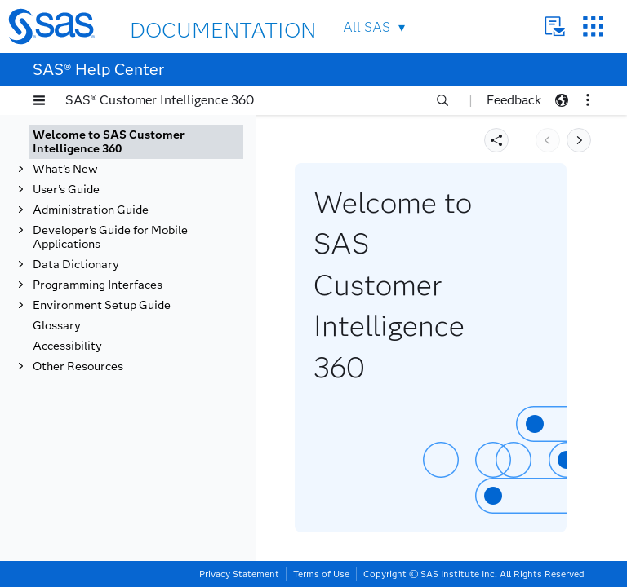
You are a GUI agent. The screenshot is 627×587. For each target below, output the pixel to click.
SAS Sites (593, 26)
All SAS (366, 27)
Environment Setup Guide (102, 305)
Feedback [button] (514, 100)
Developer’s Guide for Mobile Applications (110, 237)
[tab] (136, 142)
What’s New (65, 169)
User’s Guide (66, 189)
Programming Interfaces (97, 285)
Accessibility (67, 346)
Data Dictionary (76, 264)
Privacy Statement (239, 574)
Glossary (57, 326)
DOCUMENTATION (189, 25)
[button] (39, 100)
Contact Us (555, 26)
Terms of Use (321, 574)
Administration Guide (91, 210)
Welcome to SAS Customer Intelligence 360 (109, 142)
